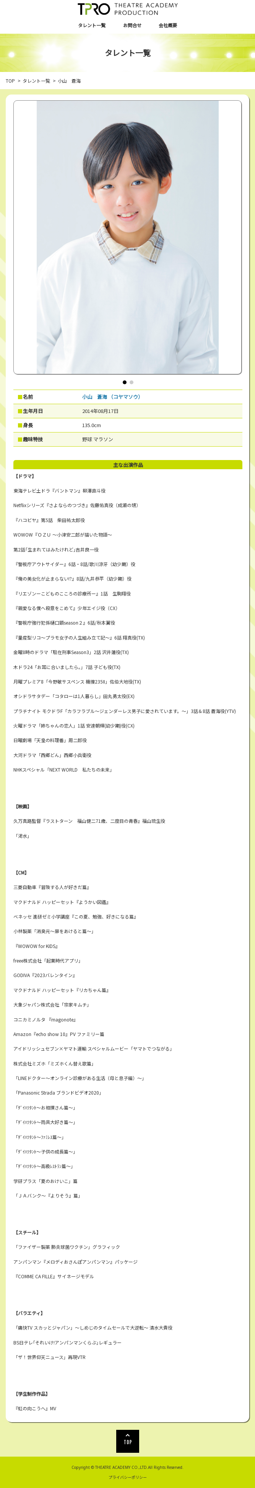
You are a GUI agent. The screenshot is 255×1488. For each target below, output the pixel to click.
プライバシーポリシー (128, 1477)
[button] (125, 382)
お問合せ (132, 25)
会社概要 (168, 25)
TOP (10, 80)
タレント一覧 (92, 25)
